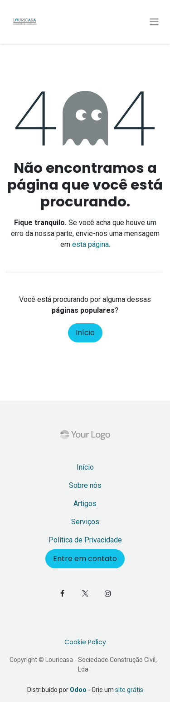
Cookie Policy (85, 642)
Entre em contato (85, 558)
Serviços (85, 521)
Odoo (79, 689)
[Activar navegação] (154, 22)
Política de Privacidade (85, 540)
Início (85, 332)
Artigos (85, 503)
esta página (90, 244)
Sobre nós (85, 485)
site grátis (129, 689)
